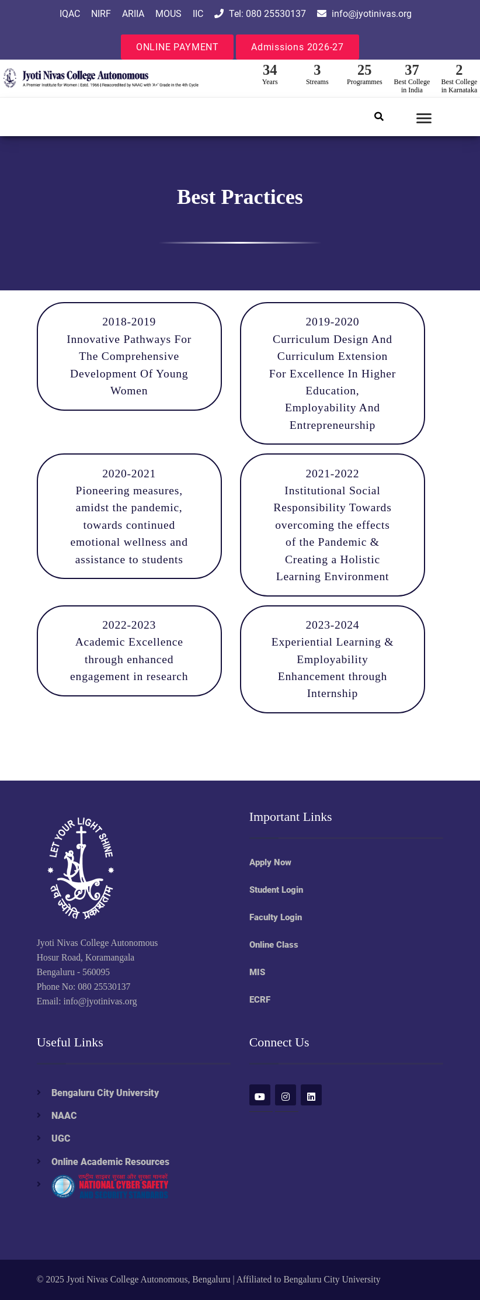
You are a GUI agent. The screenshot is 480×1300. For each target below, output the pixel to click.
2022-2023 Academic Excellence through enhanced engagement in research (129, 650)
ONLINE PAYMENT (177, 47)
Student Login (276, 890)
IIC (198, 13)
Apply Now (270, 862)
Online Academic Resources (110, 1161)
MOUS (168, 13)
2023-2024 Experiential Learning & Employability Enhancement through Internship (333, 659)
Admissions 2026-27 (297, 47)
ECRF (259, 999)
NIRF (101, 13)
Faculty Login (275, 917)
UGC (61, 1138)
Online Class (273, 945)
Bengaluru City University (105, 1092)
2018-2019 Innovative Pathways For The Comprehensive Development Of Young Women (129, 356)
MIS (257, 972)
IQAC (70, 13)
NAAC (64, 1115)
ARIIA (133, 13)
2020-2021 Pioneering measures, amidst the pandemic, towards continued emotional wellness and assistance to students (129, 516)
